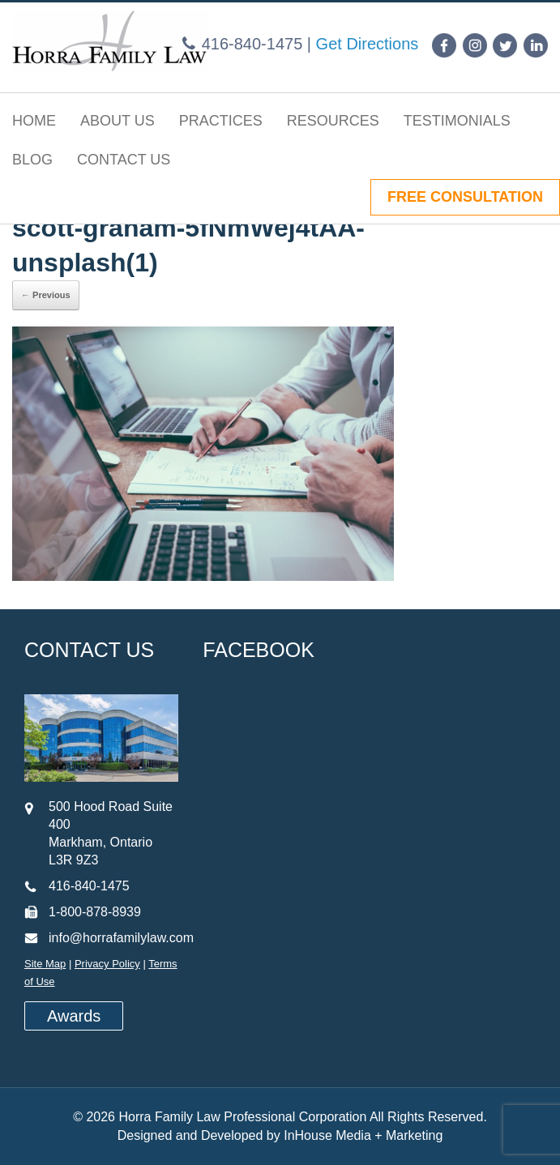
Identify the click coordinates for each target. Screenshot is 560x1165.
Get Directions (367, 44)
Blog (32, 159)
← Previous (46, 295)
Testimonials (457, 121)
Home (34, 121)
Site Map (45, 964)
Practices (221, 121)
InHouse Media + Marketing (363, 1135)
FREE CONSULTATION (465, 197)
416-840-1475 (252, 44)
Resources (333, 121)
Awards (73, 1016)
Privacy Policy (107, 964)
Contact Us (123, 159)
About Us (117, 121)
